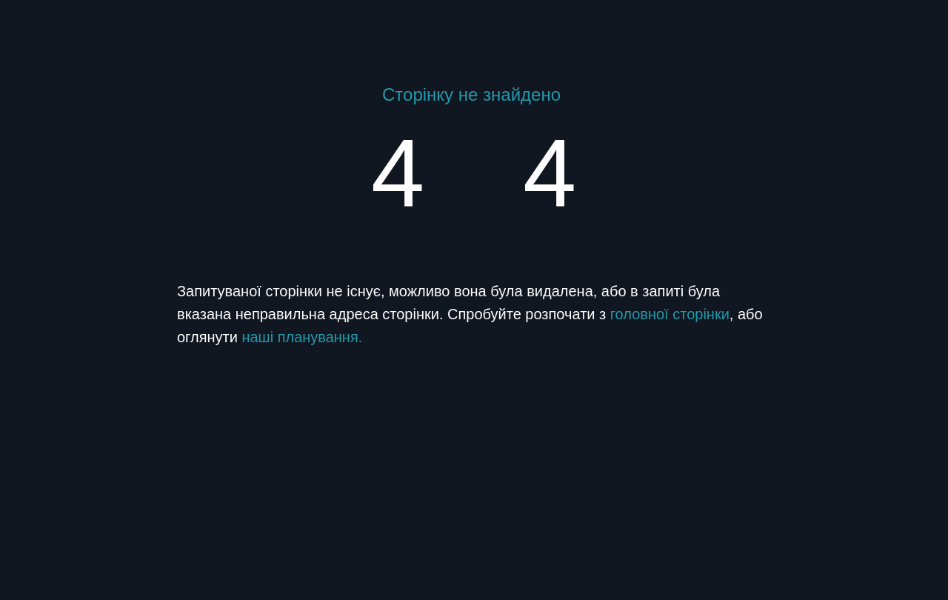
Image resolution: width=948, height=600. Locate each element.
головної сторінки (670, 314)
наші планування (299, 337)
